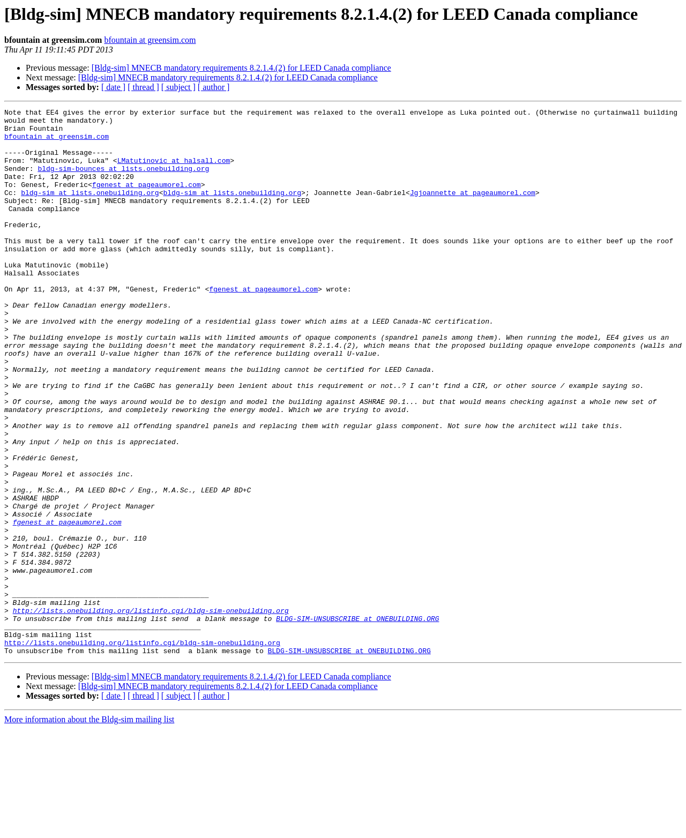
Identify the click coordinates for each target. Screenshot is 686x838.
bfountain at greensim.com (150, 39)
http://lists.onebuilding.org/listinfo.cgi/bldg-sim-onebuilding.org (151, 711)
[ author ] (214, 87)
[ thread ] (143, 87)
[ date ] (113, 87)
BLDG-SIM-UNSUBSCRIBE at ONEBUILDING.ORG (357, 721)
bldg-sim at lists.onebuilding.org (90, 210)
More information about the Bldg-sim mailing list (89, 828)
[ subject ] (178, 87)
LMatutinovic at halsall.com (173, 171)
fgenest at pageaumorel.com (146, 200)
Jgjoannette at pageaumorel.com (472, 210)
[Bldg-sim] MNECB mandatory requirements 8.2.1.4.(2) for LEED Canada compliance (241, 67)
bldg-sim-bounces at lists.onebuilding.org (123, 181)
